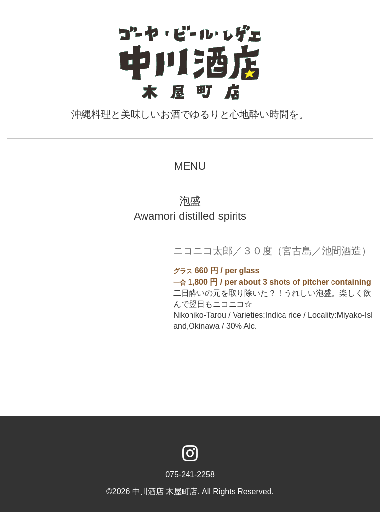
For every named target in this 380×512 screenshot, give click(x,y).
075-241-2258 (190, 474)
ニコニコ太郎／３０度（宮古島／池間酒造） (272, 250)
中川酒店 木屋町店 (164, 491)
